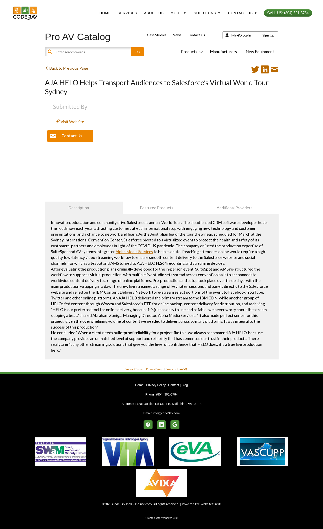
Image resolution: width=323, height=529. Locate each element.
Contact (173, 385)
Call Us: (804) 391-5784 (288, 13)
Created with (161, 518)
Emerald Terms (134, 369)
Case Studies (156, 35)
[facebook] (148, 424)
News (176, 35)
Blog (184, 385)
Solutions (207, 13)
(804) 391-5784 (167, 394)
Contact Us (196, 35)
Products (191, 51)
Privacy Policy (154, 369)
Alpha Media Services (134, 251)
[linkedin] (161, 424)
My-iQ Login (241, 35)
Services (127, 13)
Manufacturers (223, 51)
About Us (154, 13)
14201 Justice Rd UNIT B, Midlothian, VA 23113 (168, 404)
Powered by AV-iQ (176, 369)
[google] (174, 424)
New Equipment (260, 51)
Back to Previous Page (66, 68)
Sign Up (268, 35)
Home (105, 13)
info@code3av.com (166, 413)
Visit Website (70, 121)
